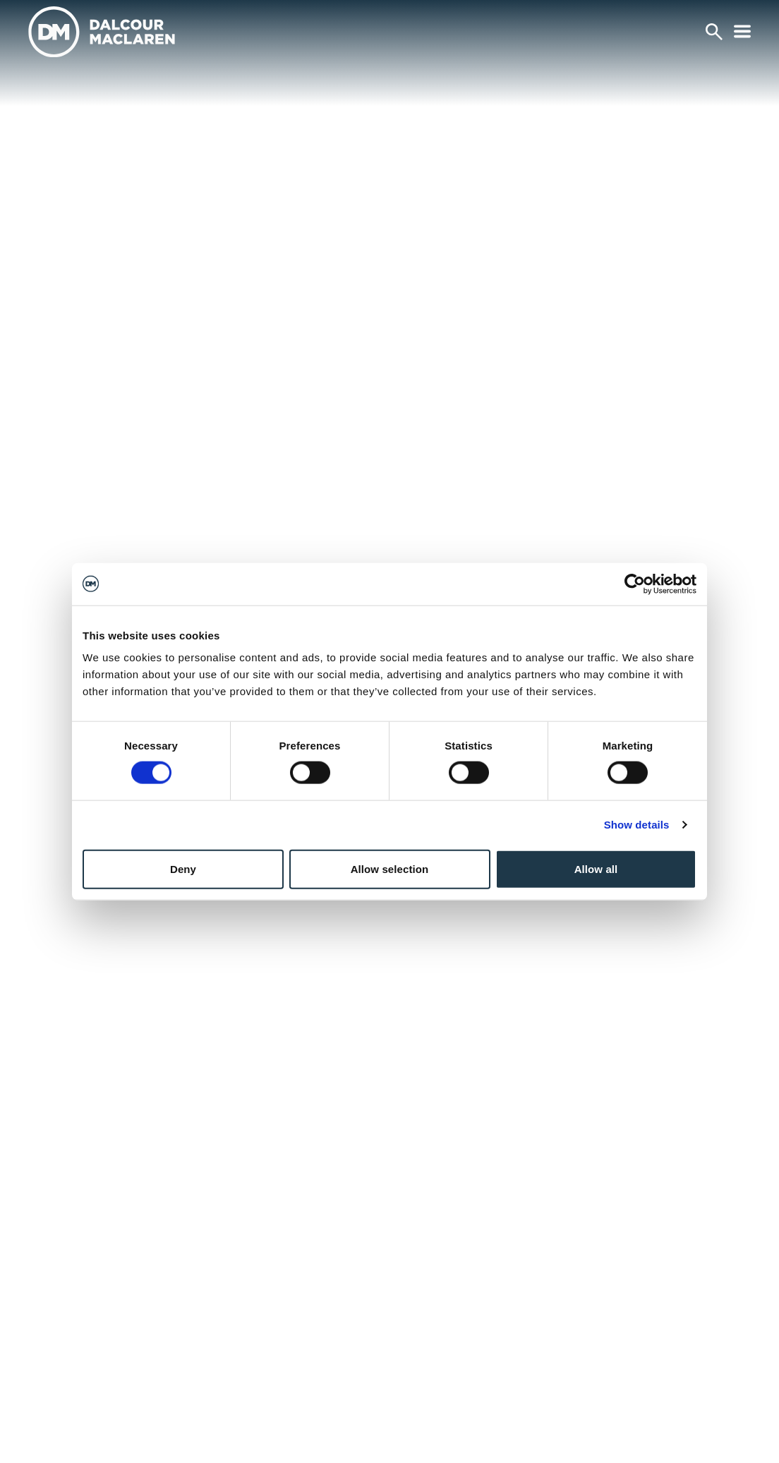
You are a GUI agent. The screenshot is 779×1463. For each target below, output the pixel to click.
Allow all (596, 868)
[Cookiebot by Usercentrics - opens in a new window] (634, 583)
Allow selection (390, 868)
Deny (183, 868)
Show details (637, 825)
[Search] (714, 31)
